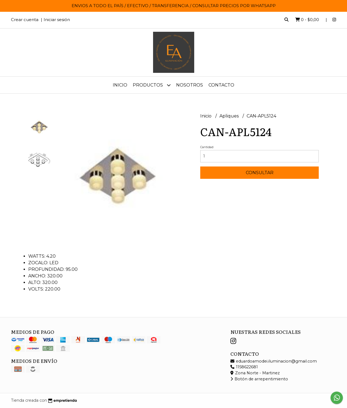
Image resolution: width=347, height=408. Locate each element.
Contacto (221, 85)
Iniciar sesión (57, 19)
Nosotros (189, 85)
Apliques (229, 116)
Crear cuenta (24, 19)
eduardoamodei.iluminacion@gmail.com (273, 361)
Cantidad (206, 147)
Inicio (120, 85)
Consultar (259, 172)
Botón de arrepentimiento (259, 379)
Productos (152, 85)
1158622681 (244, 366)
